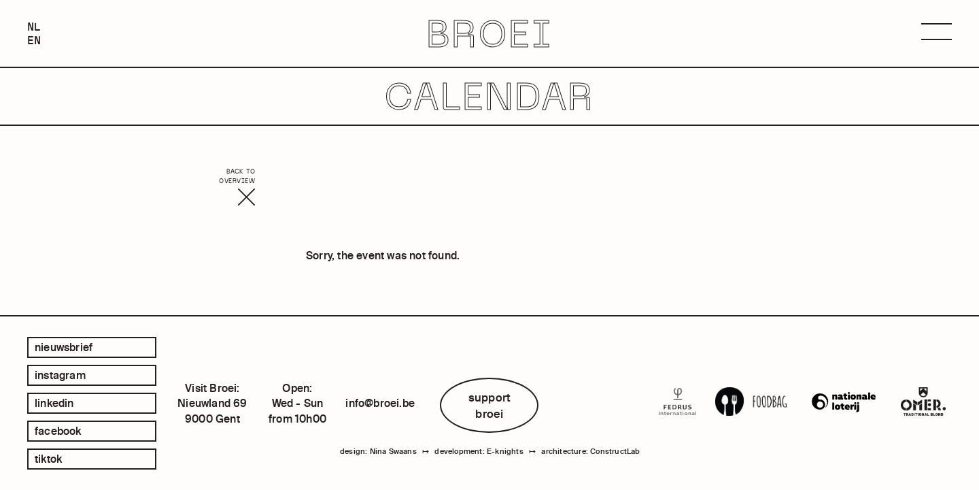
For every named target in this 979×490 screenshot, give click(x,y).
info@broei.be (380, 403)
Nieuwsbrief (63, 347)
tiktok (48, 459)
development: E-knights (478, 451)
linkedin (54, 403)
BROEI (489, 33)
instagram (60, 375)
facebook (58, 431)
